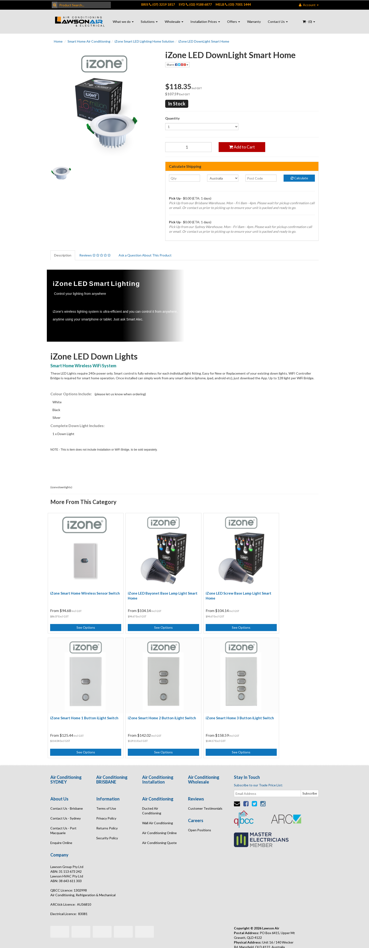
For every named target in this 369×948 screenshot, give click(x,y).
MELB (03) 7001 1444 (233, 4)
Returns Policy (107, 810)
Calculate (299, 178)
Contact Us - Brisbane (66, 790)
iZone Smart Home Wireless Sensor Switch (79, 586)
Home (58, 41)
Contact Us (278, 22)
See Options (81, 619)
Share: (177, 64)
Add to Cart (242, 146)
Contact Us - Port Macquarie (63, 812)
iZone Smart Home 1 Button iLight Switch (285, 586)
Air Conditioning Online (159, 815)
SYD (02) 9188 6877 (195, 4)
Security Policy (107, 820)
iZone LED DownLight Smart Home (203, 41)
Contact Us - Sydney (65, 800)
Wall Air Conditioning (157, 805)
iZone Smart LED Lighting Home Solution (144, 41)
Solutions (149, 22)
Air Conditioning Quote (159, 825)
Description (62, 255)
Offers (233, 22)
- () (309, 22)
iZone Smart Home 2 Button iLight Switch (78, 702)
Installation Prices (205, 22)
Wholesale (174, 22)
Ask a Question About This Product (145, 255)
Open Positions (199, 812)
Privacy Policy (106, 800)
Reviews (95, 255)
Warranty (254, 22)
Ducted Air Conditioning (151, 792)
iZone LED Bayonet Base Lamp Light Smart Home (148, 586)
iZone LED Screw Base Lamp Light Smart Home (215, 586)
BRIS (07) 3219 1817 (158, 4)
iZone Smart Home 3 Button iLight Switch (147, 702)
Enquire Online (61, 825)
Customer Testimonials (205, 790)
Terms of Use (106, 790)
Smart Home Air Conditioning (89, 41)
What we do (123, 22)
